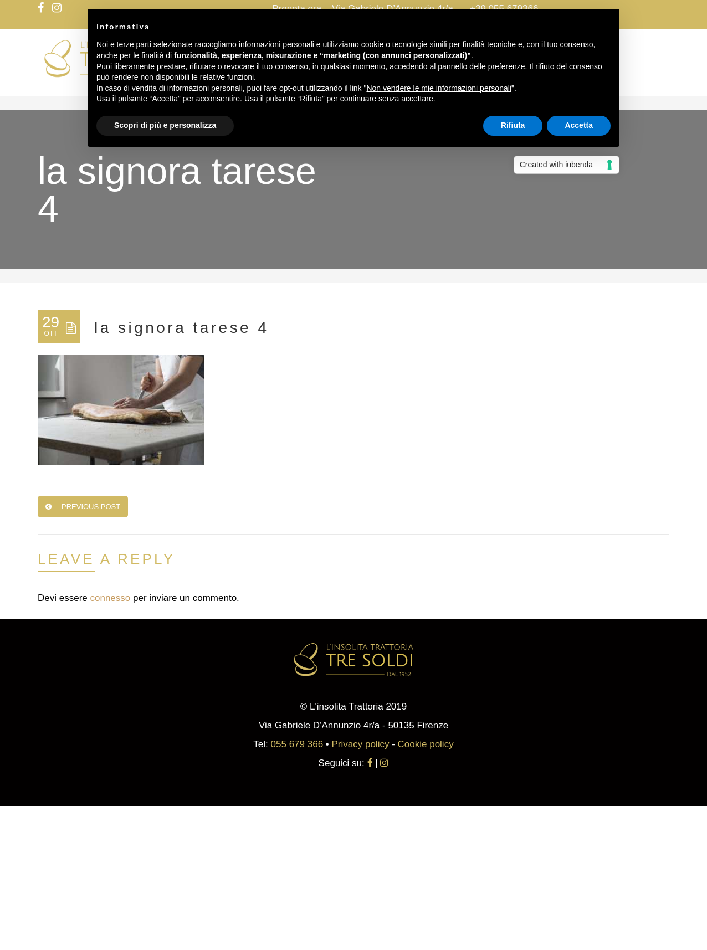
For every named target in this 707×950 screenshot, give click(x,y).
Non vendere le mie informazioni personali (438, 88)
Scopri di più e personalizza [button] (165, 125)
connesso (110, 598)
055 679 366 (297, 744)
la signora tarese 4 (181, 327)
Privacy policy (361, 744)
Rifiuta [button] (513, 125)
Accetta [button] (579, 125)
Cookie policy (426, 744)
